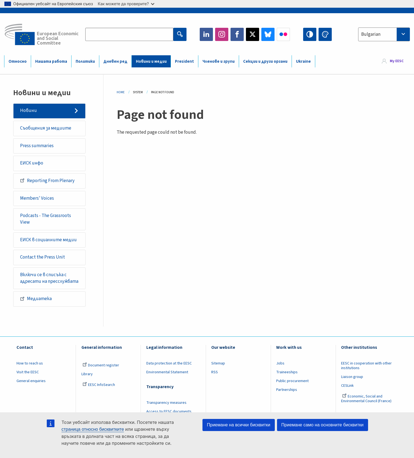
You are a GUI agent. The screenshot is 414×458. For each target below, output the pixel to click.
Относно (18, 61)
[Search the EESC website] (129, 34)
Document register (101, 365)
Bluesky (268, 34)
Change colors (325, 34)
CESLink (347, 385)
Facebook (237, 34)
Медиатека (36, 298)
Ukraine (303, 61)
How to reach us (30, 363)
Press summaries (37, 145)
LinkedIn (206, 34)
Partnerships (286, 390)
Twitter (252, 34)
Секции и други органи (265, 61)
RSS (214, 372)
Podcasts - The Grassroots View (45, 219)
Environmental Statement (167, 372)
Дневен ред (115, 61)
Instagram (221, 34)
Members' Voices (37, 198)
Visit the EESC (28, 372)
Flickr (283, 34)
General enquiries (31, 381)
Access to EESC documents (168, 411)
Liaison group (352, 377)
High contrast (309, 34)
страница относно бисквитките (93, 429)
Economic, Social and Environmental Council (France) (366, 399)
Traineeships (287, 372)
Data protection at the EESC (169, 363)
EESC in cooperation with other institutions (366, 366)
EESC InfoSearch (99, 385)
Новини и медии (151, 61)
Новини (28, 110)
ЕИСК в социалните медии (48, 240)
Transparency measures (166, 402)
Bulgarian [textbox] (370, 34)
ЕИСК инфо (31, 163)
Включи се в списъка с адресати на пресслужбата (49, 278)
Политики (85, 61)
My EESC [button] (397, 61)
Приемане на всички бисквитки (238, 425)
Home (121, 92)
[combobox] (384, 34)
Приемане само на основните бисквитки (322, 425)
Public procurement (292, 381)
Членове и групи (218, 61)
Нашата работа (51, 61)
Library (87, 374)
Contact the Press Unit (42, 257)
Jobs (280, 363)
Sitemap (218, 363)
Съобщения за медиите (45, 128)
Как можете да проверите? (126, 3)
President (184, 61)
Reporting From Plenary (47, 180)
